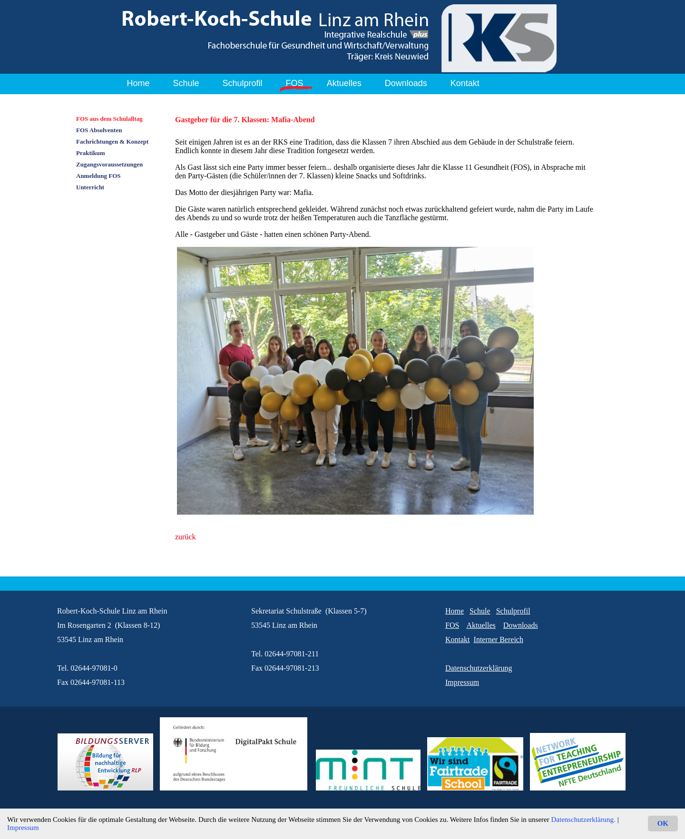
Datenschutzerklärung (478, 668)
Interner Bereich (498, 639)
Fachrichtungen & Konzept (112, 141)
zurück (185, 537)
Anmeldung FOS (98, 175)
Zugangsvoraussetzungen (109, 164)
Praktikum (90, 152)
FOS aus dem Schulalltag (109, 118)
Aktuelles (344, 83)
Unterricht (90, 187)
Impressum (23, 827)
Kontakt (465, 83)
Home (138, 83)
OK (662, 823)
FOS (294, 83)
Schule (186, 83)
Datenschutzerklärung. (583, 819)
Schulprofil (243, 83)
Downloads (406, 83)
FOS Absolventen (99, 130)
